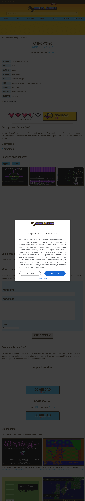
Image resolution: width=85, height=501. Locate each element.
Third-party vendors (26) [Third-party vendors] (41, 252)
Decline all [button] (30, 273)
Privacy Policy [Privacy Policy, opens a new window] (47, 267)
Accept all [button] (55, 273)
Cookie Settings (36, 267)
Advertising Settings (33, 265)
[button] (42, 278)
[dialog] (42, 250)
